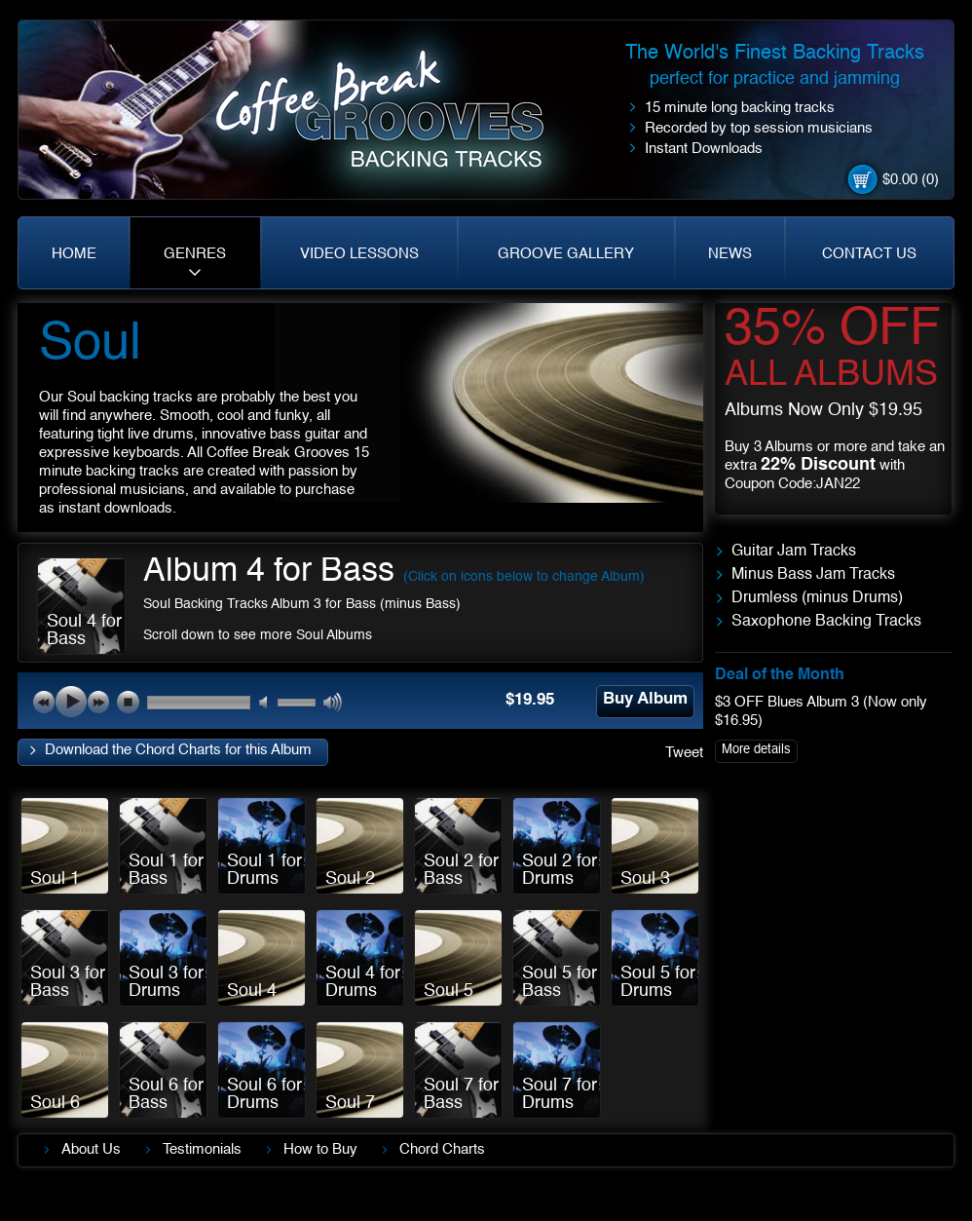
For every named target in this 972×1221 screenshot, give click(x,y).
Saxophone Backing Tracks (826, 622)
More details (756, 750)
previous (44, 701)
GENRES (195, 254)
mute (269, 703)
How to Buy (320, 1149)
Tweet (684, 752)
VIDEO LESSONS (359, 254)
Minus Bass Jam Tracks (813, 575)
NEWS (730, 254)
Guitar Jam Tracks (793, 551)
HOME (74, 254)
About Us (91, 1149)
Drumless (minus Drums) (817, 598)
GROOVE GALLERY (566, 254)
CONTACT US (869, 254)
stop (127, 701)
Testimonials (202, 1149)
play (71, 701)
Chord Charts (442, 1149)
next (98, 701)
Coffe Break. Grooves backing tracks (394, 118)
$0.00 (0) (910, 179)
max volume (333, 703)
